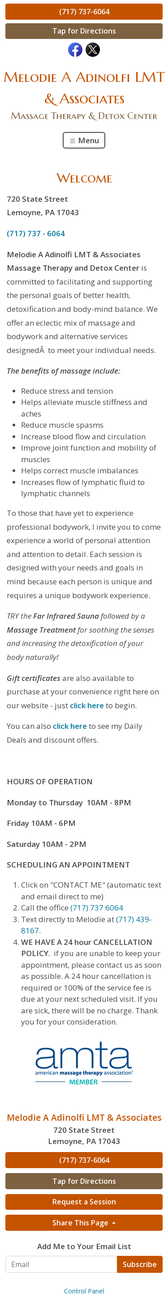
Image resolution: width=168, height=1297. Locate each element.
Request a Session (84, 1202)
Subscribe (140, 1264)
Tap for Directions (84, 31)
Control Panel (84, 1291)
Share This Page (81, 1223)
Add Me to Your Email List (84, 1246)
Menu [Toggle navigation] (84, 140)
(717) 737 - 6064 (36, 233)
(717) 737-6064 (84, 12)
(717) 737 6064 (96, 907)
